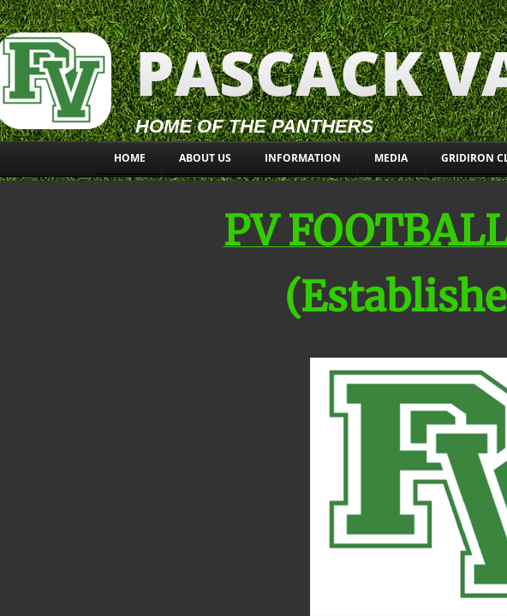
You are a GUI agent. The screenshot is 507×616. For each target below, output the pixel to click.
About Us (205, 158)
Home (130, 158)
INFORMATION (303, 158)
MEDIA (391, 158)
